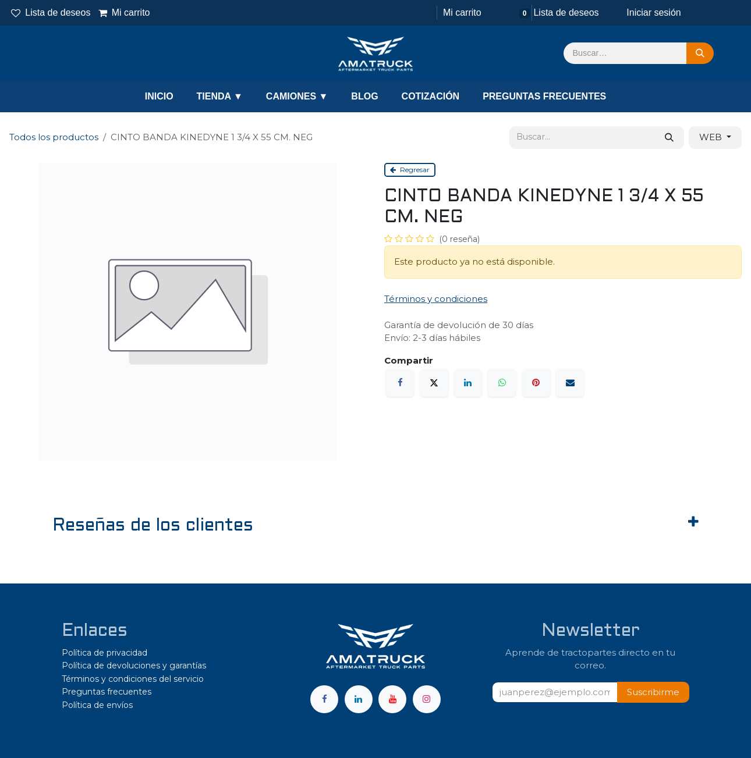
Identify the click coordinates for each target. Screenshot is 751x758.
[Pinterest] (536, 383)
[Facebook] (400, 383)
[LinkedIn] (468, 383)
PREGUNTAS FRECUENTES (544, 96)
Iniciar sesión (653, 12)
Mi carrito (124, 12)
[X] (434, 383)
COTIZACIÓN (431, 96)
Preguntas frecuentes (106, 691)
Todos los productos (53, 137)
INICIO (159, 96)
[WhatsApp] (502, 383)
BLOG (364, 96)
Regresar (410, 169)
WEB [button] (711, 137)
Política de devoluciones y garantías (134, 665)
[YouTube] (392, 699)
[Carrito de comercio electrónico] (461, 13)
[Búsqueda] (700, 53)
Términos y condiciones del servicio (133, 679)
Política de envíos (97, 705)
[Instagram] (427, 699)
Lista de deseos (50, 12)
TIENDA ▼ (220, 96)
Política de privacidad (104, 652)
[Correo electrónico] (570, 383)
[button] (653, 692)
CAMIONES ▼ (297, 96)
